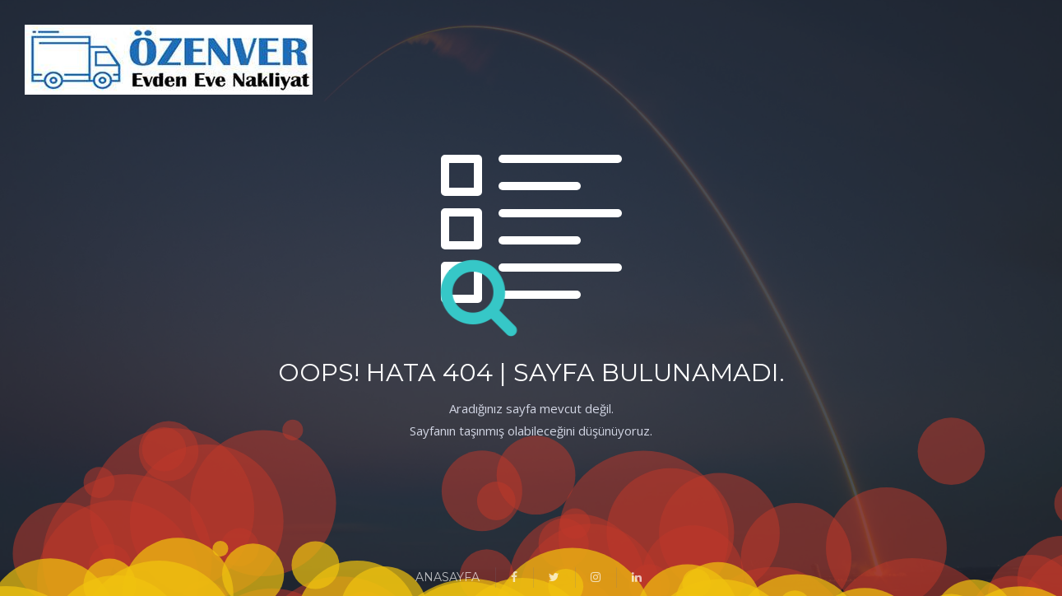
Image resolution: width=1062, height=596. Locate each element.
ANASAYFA (447, 577)
